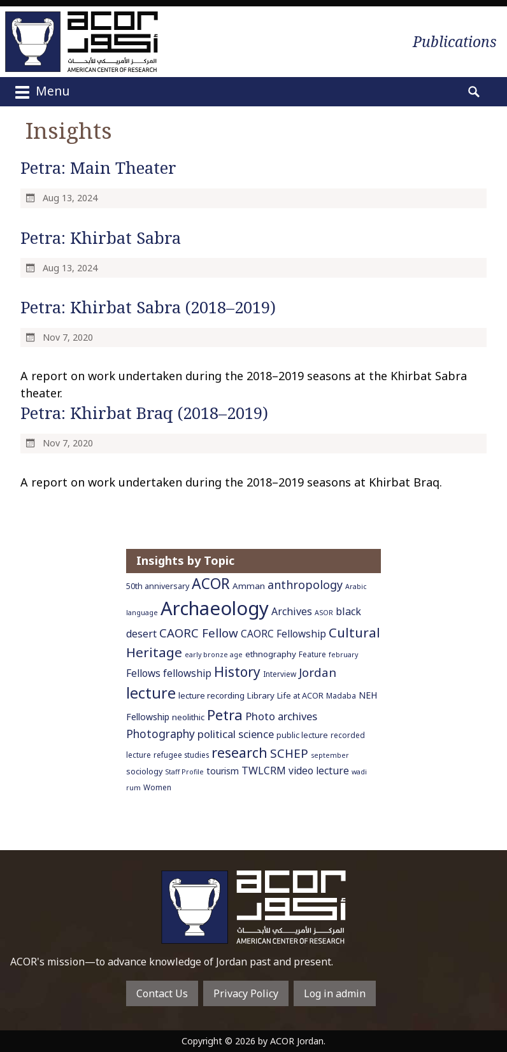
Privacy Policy (245, 993)
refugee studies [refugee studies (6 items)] (181, 755)
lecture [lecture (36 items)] (151, 693)
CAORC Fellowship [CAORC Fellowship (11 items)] (283, 634)
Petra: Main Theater (98, 168)
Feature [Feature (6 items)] (312, 654)
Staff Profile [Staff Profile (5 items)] (184, 771)
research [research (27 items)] (239, 752)
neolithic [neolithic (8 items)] (188, 717)
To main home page (253, 907)
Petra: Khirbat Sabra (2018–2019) (148, 307)
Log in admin (335, 993)
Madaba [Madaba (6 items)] (341, 695)
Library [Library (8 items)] (261, 695)
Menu (40, 92)
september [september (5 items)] (330, 755)
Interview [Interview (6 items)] (279, 674)
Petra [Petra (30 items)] (225, 714)
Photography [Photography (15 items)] (160, 733)
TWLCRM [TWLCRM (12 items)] (263, 771)
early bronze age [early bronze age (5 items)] (214, 654)
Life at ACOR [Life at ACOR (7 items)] (300, 695)
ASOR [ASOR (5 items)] (324, 612)
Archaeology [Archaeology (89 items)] (215, 608)
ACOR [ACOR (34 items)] (211, 584)
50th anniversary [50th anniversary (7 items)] (157, 586)
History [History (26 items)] (237, 672)
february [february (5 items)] (343, 654)
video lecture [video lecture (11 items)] (319, 771)
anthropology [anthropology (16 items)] (305, 584)
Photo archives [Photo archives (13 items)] (281, 716)
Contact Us (162, 993)
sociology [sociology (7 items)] (144, 771)
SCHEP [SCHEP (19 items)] (289, 753)
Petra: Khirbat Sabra (100, 238)
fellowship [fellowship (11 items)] (187, 673)
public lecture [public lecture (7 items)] (302, 735)
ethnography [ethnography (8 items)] (270, 654)
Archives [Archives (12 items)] (291, 611)
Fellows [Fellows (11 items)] (143, 673)
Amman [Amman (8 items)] (248, 586)
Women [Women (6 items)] (157, 787)
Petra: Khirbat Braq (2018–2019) (144, 413)
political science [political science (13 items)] (235, 734)
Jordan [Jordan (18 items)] (317, 672)
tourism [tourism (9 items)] (222, 771)
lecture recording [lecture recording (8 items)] (211, 695)
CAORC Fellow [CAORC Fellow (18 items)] (198, 633)
